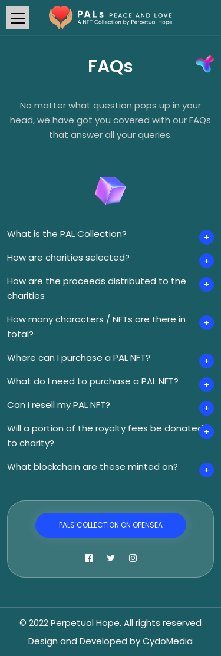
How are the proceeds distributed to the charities (96, 288)
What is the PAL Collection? (67, 234)
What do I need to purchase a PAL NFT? (93, 381)
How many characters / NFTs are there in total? (96, 326)
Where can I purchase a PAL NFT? (78, 357)
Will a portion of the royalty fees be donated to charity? (105, 435)
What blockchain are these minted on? (92, 466)
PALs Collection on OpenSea (111, 525)
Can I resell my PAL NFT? (58, 404)
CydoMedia (168, 641)
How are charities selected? (68, 257)
